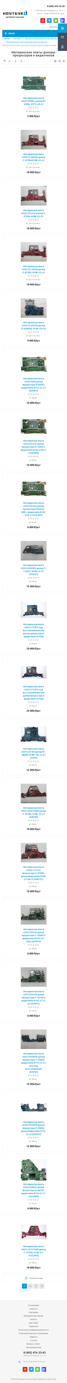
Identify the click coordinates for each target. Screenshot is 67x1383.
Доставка (33, 1323)
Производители (33, 1347)
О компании (33, 1305)
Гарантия (33, 1326)
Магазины (33, 1312)
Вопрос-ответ (33, 1344)
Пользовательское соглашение (33, 1333)
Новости (34, 1309)
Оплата (33, 1319)
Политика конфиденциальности (33, 1330)
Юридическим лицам (33, 1316)
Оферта (33, 1337)
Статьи (33, 1340)
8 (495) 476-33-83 (56, 6)
